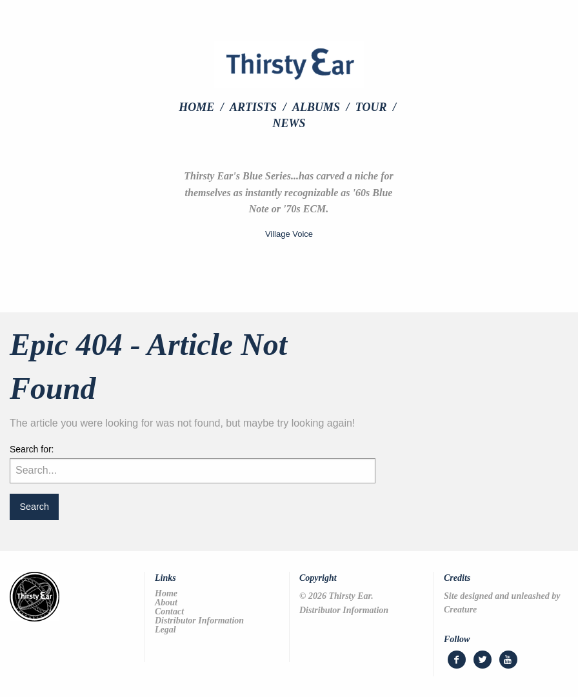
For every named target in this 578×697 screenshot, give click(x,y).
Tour (371, 107)
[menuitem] (202, 107)
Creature (460, 609)
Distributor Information (199, 620)
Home (196, 107)
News (288, 123)
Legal (165, 629)
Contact (169, 611)
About (166, 602)
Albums (316, 107)
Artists (253, 107)
